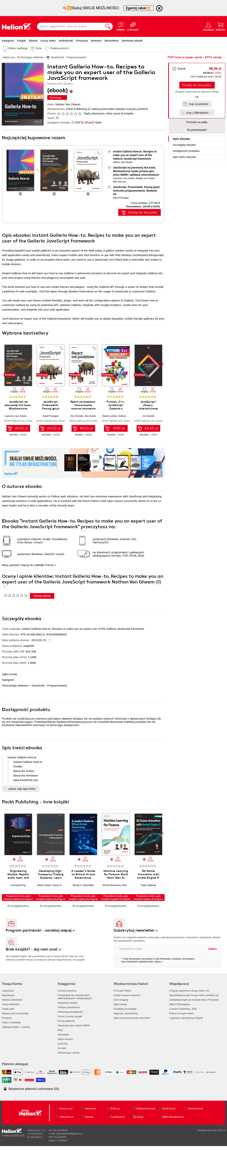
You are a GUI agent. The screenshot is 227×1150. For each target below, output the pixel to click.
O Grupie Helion (122, 990)
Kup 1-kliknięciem (197, 112)
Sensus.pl (90, 1108)
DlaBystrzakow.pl (146, 1108)
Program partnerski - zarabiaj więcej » (40, 930)
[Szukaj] (108, 26)
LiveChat (62, 1043)
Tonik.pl (221, 1130)
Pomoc (49, 565)
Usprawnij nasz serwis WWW (74, 1025)
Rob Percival (119, 181)
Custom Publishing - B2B (183, 1008)
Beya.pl (89, 1116)
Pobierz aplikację (18, 48)
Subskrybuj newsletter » (136, 930)
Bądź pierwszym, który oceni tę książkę (108, 113)
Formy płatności (66, 1021)
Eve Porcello (77, 416)
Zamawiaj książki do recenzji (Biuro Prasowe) (194, 999)
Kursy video (48, 40)
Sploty (140, 1116)
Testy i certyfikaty (11, 1022)
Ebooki (33, 40)
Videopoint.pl (66, 1116)
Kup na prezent (198, 104)
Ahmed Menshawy (111, 885)
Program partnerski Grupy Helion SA (189, 990)
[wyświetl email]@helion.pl (69, 1133)
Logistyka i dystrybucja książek (186, 1017)
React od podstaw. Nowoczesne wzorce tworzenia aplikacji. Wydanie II (83, 408)
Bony (39, 48)
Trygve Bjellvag (148, 885)
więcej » (158, 961)
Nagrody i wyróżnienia (126, 1013)
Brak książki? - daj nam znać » (33, 949)
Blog (60, 1030)
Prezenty (7, 1017)
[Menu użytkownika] (208, 26)
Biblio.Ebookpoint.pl (173, 1116)
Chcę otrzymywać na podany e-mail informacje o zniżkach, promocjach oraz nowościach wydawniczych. (154, 960)
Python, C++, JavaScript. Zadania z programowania (116, 407)
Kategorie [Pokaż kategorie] (8, 40)
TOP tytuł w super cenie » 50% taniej (194, 57)
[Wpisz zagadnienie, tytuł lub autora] (70, 26)
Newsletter (63, 1034)
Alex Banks (90, 416)
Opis (181, 138)
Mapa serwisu (65, 1039)
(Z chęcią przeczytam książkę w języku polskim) (118, 108)
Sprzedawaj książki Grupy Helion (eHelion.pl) (193, 995)
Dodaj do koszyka (196, 85)
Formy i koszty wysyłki (70, 1016)
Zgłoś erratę (9, 674)
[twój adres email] (159, 949)
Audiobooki (66, 40)
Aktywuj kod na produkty (15, 1013)
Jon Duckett (148, 416)
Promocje (82, 40)
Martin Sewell (44, 885)
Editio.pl (115, 1108)
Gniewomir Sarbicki (128, 416)
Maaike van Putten (145, 178)
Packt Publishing (76, 108)
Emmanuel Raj (18, 885)
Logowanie (8, 990)
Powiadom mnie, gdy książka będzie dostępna (18, 898)
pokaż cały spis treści (22, 788)
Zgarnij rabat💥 (139, 8)
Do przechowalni (197, 129)
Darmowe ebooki (132, 40)
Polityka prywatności (69, 1007)
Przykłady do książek (125, 1008)
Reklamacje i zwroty (69, 1052)
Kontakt (62, 1048)
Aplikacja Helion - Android (16, 1027)
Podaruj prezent (59, 48)
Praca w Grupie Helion (181, 1013)
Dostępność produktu (186, 150)
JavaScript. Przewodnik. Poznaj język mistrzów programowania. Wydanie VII (136, 191)
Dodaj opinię (42, 595)
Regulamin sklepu (67, 1002)
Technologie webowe (15, 685)
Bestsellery (112, 40)
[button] (162, 364)
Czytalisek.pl (117, 1116)
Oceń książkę (121, 999)
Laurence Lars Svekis (124, 178)
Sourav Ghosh (59, 885)
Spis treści (184, 156)
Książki (21, 40)
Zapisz (212, 948)
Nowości (96, 40)
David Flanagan (121, 197)
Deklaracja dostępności (70, 1011)
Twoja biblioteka (10, 1004)
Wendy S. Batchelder (83, 885)
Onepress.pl (65, 1108)
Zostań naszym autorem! (127, 995)
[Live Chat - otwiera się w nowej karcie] (133, 26)
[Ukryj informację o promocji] (159, 8)
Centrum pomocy (67, 990)
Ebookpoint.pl (195, 1108)
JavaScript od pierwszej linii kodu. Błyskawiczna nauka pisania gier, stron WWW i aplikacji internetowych (136, 171)
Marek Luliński (109, 416)
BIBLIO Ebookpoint (179, 1004)
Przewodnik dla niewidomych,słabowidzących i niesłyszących (75, 997)
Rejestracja (8, 995)
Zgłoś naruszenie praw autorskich (132, 1017)
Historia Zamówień (12, 999)
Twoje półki (8, 1008)
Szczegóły (184, 144)
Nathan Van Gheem (67, 104)
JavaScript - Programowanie (49, 685)
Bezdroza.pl (168, 1108)
